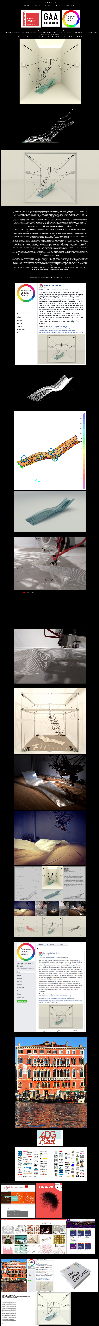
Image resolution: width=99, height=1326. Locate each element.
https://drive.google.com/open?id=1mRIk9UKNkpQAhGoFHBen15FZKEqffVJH (50, 277)
